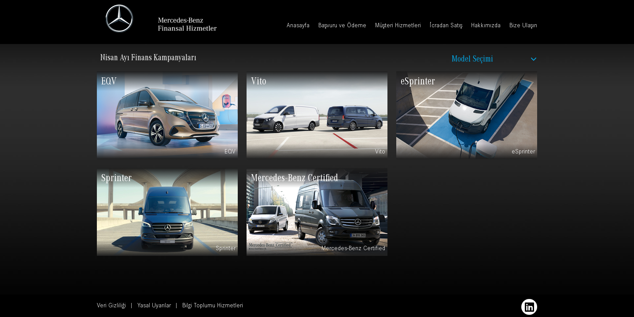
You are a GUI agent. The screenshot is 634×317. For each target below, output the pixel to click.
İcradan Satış (446, 26)
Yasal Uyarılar (154, 306)
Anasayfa (298, 26)
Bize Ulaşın (523, 26)
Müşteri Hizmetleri (398, 26)
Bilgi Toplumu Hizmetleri (212, 306)
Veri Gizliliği (111, 306)
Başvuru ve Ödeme (342, 26)
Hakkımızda (486, 26)
